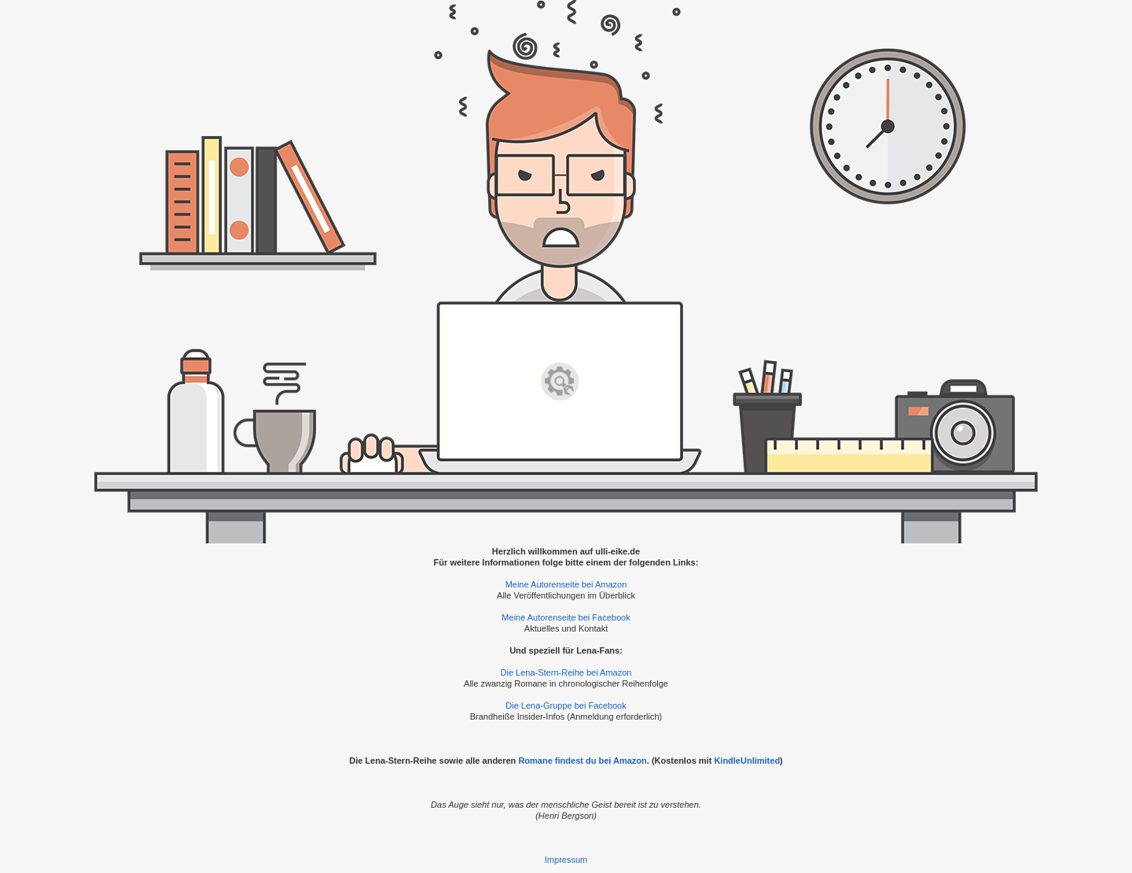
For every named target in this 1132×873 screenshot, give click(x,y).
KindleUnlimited (747, 760)
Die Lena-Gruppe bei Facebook (565, 705)
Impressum (566, 859)
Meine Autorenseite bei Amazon (566, 584)
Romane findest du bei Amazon (582, 760)
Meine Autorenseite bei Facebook (566, 617)
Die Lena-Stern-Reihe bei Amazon (566, 672)
